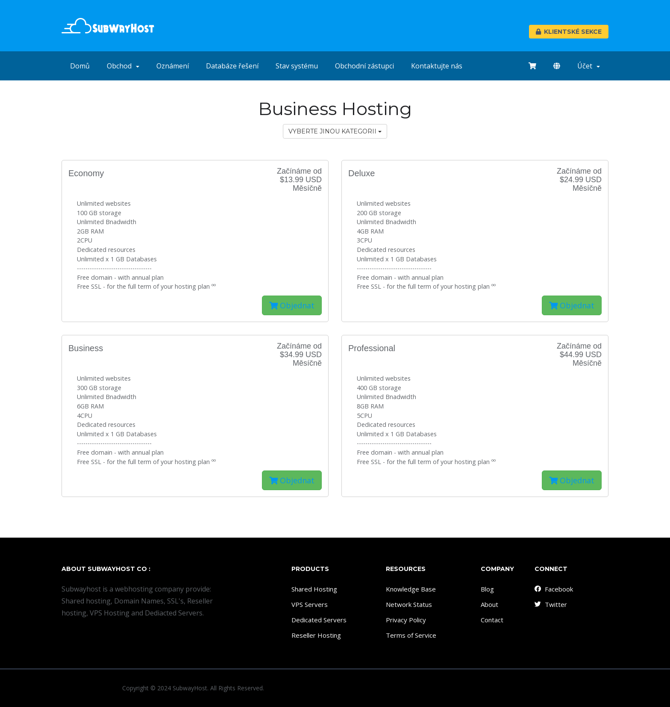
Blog (487, 589)
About (489, 604)
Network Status (409, 604)
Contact (492, 619)
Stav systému (297, 66)
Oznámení (172, 66)
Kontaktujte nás (436, 66)
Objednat (291, 305)
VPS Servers (309, 604)
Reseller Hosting (316, 635)
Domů (80, 66)
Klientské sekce (569, 31)
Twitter (550, 604)
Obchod (123, 66)
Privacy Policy (406, 619)
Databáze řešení (232, 66)
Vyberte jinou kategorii (335, 131)
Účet (588, 66)
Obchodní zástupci (364, 66)
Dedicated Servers (319, 619)
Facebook (553, 589)
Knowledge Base (411, 589)
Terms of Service (411, 635)
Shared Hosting (314, 589)
